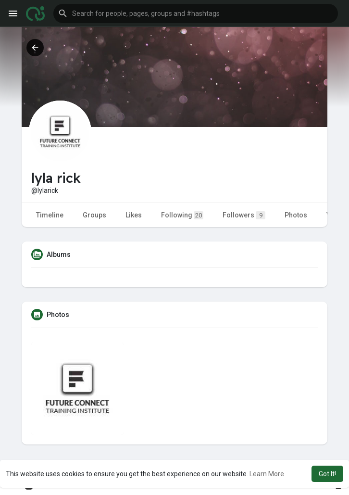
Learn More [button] (266, 474)
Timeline (49, 215)
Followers (244, 215)
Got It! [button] (327, 474)
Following (182, 215)
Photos (296, 215)
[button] (195, 13)
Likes (133, 215)
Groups (94, 215)
